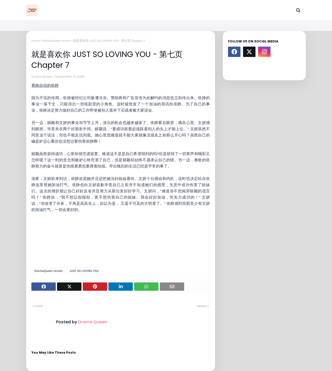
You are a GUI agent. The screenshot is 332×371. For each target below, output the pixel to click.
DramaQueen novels (56, 40)
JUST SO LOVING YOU (84, 271)
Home (35, 40)
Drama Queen (41, 76)
